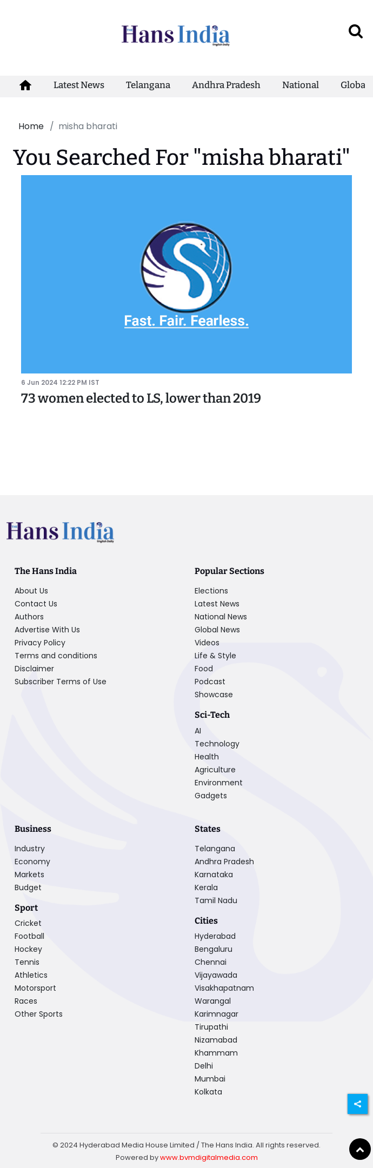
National (300, 85)
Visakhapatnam (224, 988)
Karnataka (214, 874)
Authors (29, 616)
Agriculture (215, 769)
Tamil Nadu (216, 900)
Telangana (148, 85)
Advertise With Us (47, 629)
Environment (219, 782)
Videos (207, 642)
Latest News (79, 85)
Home (31, 126)
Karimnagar (216, 1014)
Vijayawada (216, 975)
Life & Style (215, 655)
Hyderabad (215, 936)
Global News (217, 629)
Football (29, 936)
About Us (31, 591)
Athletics (31, 975)
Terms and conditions (56, 655)
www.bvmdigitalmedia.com (209, 1157)
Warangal (213, 1001)
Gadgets (211, 795)
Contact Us (36, 604)
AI (198, 731)
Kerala (206, 887)
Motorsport (35, 988)
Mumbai (210, 1079)
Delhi (204, 1066)
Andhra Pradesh (226, 85)
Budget (28, 887)
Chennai (211, 962)
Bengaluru (213, 949)
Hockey (28, 949)
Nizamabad (216, 1040)
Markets (29, 874)
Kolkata (208, 1092)
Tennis (27, 962)
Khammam (216, 1053)
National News (221, 616)
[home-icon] (25, 85)
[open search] (356, 31)
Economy (32, 861)
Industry (30, 848)
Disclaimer (34, 668)
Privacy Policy (40, 642)
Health (207, 756)
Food (204, 668)
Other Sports (39, 1014)
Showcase (214, 694)
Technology (217, 743)
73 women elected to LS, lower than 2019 (141, 398)
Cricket (28, 923)
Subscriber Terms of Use (60, 681)
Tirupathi (211, 1027)
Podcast (210, 681)
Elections (211, 591)
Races (26, 1001)
